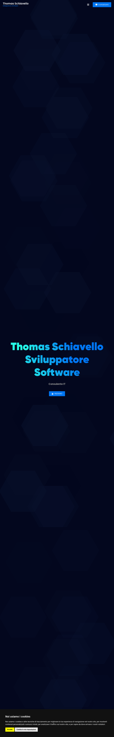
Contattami (102, 4)
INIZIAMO (57, 393)
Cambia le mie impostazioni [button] (26, 729)
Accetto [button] (10, 729)
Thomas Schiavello (15, 5)
